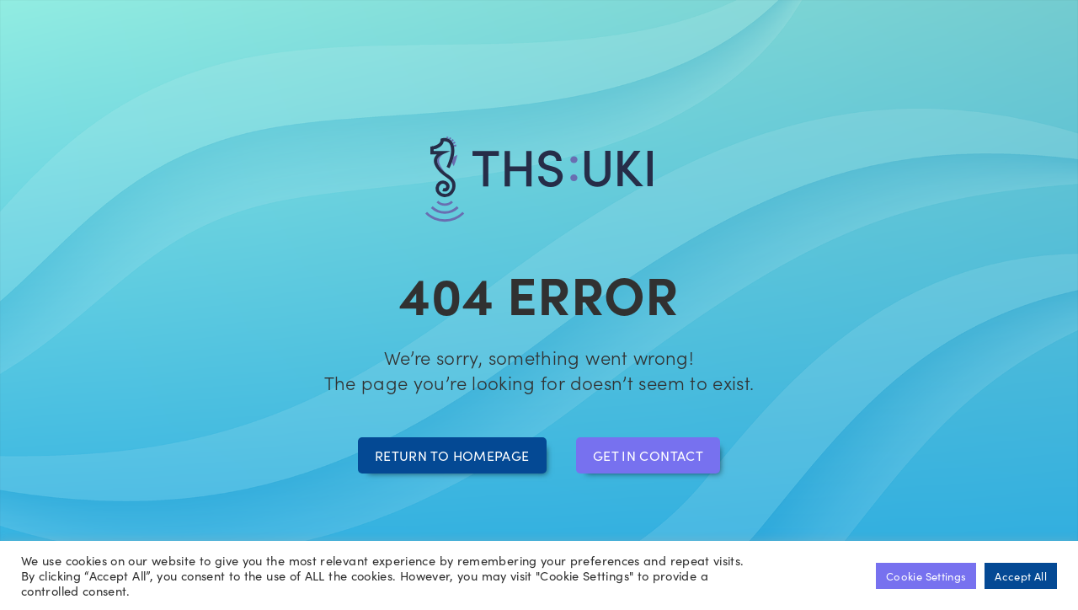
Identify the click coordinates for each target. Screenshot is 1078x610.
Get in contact (648, 455)
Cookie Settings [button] (926, 576)
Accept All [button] (1021, 576)
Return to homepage (452, 455)
